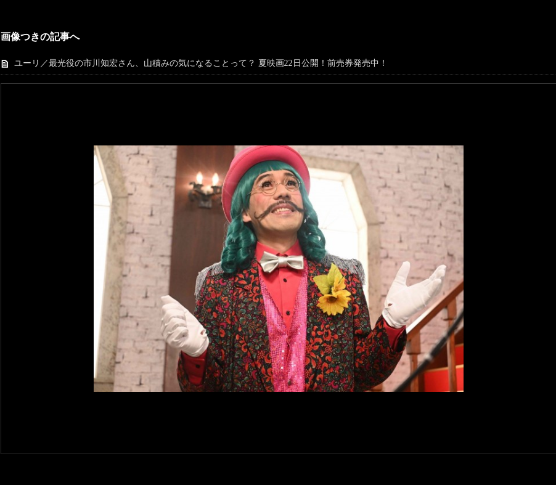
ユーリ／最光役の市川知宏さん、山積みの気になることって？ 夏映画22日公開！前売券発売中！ (201, 63)
